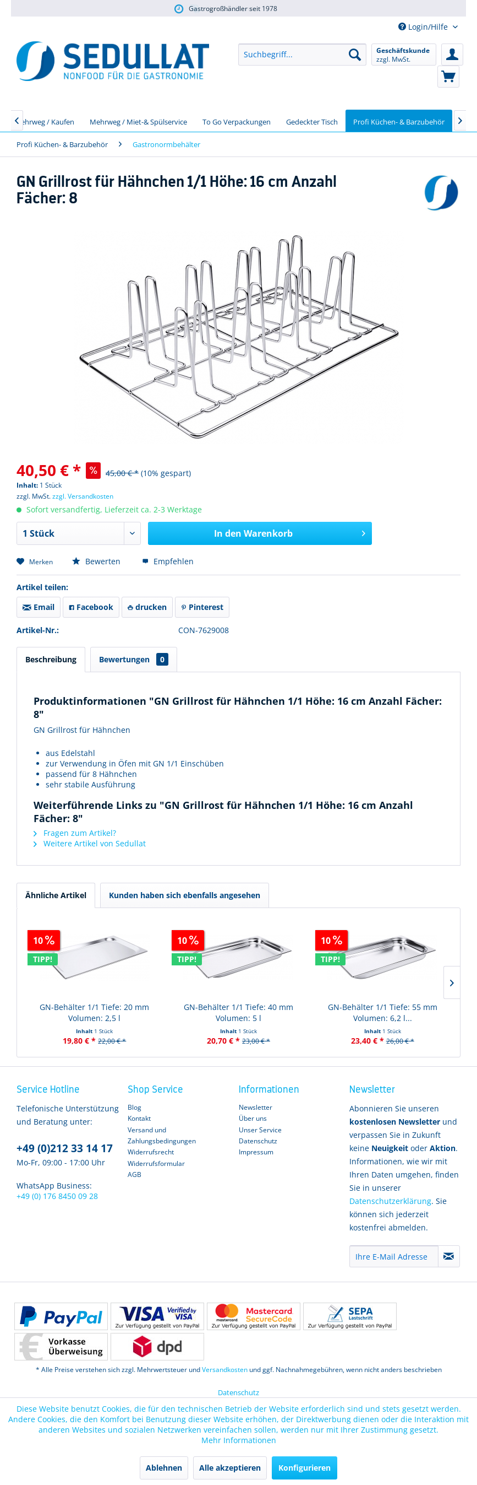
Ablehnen (164, 1467)
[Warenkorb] (448, 77)
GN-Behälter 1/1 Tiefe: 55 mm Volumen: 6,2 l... (382, 1012)
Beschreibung (50, 659)
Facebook (91, 607)
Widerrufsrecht (151, 1152)
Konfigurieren (304, 1467)
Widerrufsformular (156, 1163)
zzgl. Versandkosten (82, 496)
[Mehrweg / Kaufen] (44, 121)
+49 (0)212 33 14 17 (65, 1148)
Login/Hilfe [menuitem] (424, 26)
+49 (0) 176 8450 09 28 (57, 1196)
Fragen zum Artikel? (75, 833)
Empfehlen (168, 561)
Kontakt (139, 1118)
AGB (134, 1174)
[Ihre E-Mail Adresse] (393, 1256)
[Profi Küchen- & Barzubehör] (399, 121)
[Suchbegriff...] (302, 55)
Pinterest (202, 607)
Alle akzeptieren (230, 1467)
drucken (147, 607)
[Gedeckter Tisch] (312, 121)
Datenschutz (258, 1141)
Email (38, 607)
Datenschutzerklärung (390, 1201)
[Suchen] (354, 55)
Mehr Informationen (238, 1440)
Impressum (256, 1152)
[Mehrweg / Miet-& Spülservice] (138, 121)
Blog (134, 1107)
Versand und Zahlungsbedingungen (162, 1135)
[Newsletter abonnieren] (449, 1256)
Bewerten (97, 561)
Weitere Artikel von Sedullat (90, 843)
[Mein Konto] (452, 55)
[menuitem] (302, 55)
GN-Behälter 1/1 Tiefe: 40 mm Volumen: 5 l (238, 1012)
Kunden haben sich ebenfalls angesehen (184, 895)
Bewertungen (133, 659)
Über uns (253, 1118)
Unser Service (260, 1130)
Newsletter (255, 1107)
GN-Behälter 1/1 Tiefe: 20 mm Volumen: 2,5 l (94, 1012)
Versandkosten (225, 1369)
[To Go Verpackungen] (236, 121)
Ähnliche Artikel (55, 895)
